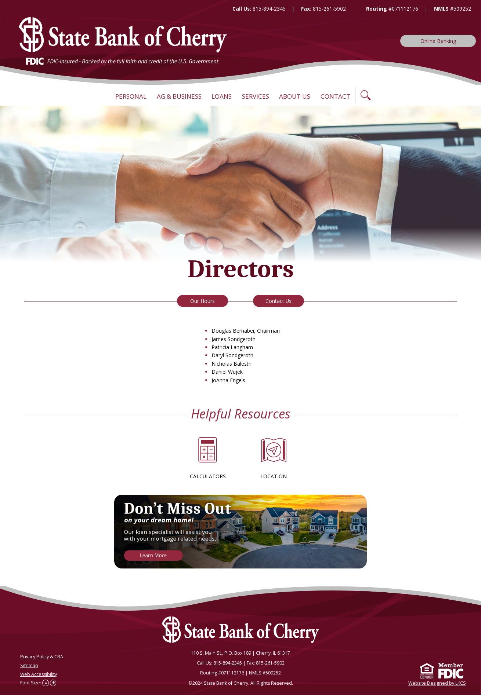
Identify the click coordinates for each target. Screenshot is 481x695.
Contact (335, 96)
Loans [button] (221, 96)
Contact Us (278, 300)
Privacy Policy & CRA (41, 657)
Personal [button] (131, 96)
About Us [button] (294, 96)
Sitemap (29, 665)
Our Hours (202, 300)
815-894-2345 (269, 8)
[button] (366, 95)
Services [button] (255, 96)
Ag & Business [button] (179, 96)
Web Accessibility (38, 674)
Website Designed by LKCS (437, 683)
